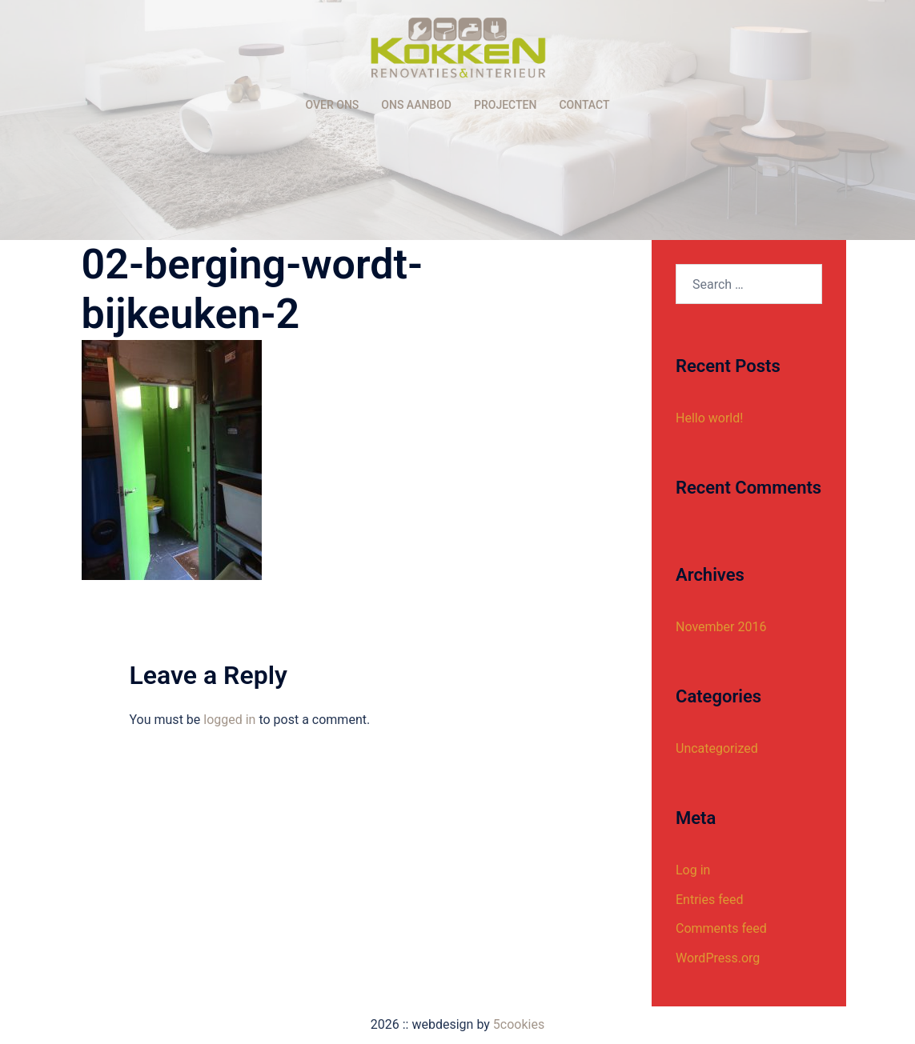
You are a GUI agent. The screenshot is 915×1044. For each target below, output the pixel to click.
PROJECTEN (505, 104)
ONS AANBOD (416, 104)
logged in (229, 719)
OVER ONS (332, 104)
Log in (693, 870)
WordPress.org (718, 958)
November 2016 (721, 626)
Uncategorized (717, 748)
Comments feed (721, 928)
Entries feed (710, 899)
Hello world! (709, 418)
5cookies (518, 1024)
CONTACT (584, 104)
